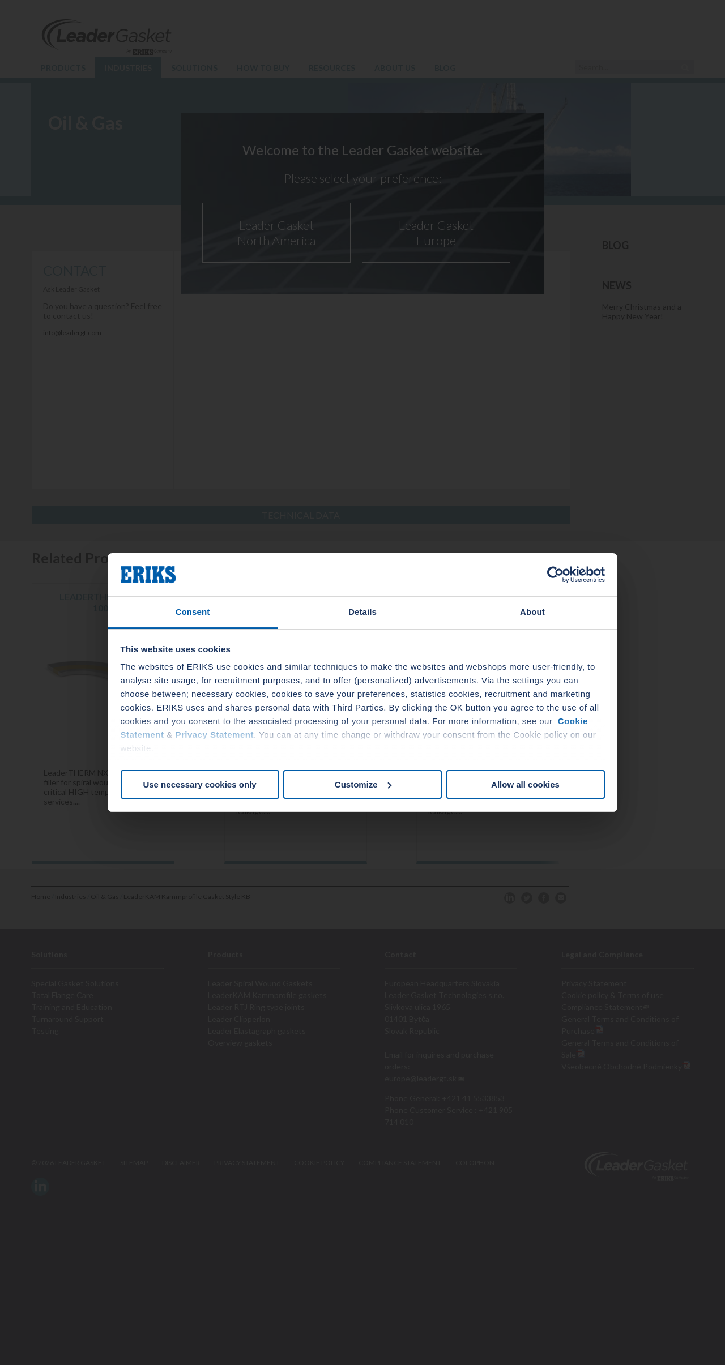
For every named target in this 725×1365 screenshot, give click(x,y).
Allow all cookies (525, 784)
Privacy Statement (214, 734)
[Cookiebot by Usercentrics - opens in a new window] (555, 574)
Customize (363, 784)
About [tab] (532, 612)
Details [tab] (362, 612)
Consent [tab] (193, 612)
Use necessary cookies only (199, 784)
